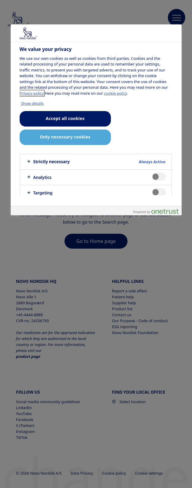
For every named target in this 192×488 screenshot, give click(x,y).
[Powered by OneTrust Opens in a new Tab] (156, 211)
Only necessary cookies (65, 137)
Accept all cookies (65, 118)
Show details (32, 103)
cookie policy (115, 93)
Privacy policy (32, 93)
